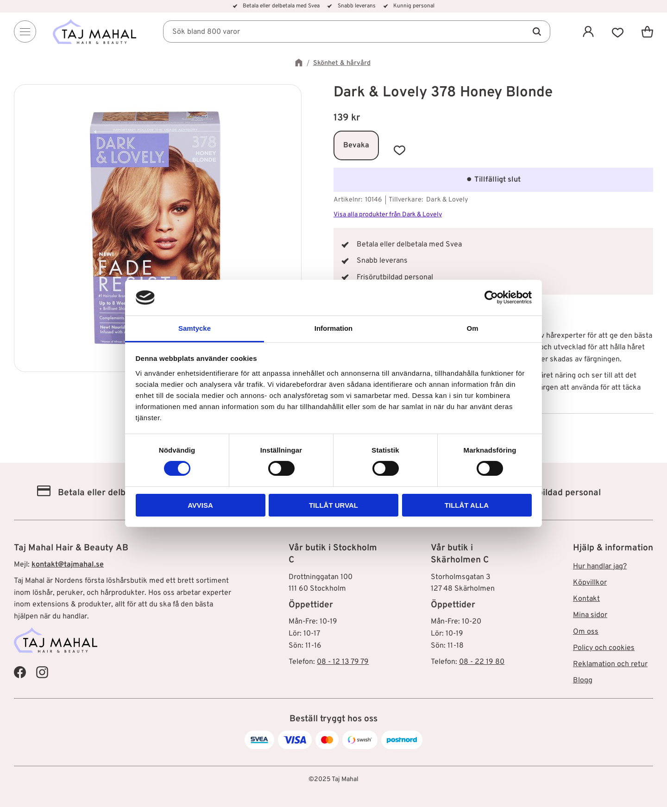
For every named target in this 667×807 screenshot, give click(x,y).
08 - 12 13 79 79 (343, 662)
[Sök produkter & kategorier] (357, 31)
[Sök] (536, 31)
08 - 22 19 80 (481, 662)
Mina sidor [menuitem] (590, 615)
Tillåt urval (333, 505)
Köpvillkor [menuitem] (590, 582)
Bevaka (356, 145)
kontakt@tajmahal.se (67, 564)
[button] (618, 31)
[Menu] (25, 31)
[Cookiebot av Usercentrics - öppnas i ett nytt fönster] (491, 297)
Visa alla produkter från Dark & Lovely (388, 215)
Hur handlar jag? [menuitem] (600, 566)
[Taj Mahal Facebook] (20, 672)
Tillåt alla (467, 505)
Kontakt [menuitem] (586, 599)
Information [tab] (334, 328)
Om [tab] (472, 328)
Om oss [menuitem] (585, 632)
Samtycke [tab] (194, 328)
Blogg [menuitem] (582, 680)
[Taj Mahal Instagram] (42, 672)
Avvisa (200, 505)
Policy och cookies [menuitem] (604, 648)
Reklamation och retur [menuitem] (610, 664)
